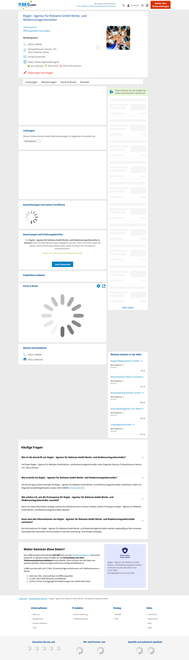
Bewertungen (49, 82)
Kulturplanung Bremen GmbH (126, 392)
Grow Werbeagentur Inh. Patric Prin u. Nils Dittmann (128, 408)
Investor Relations (40, 623)
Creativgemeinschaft (121, 424)
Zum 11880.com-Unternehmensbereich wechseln (96, 6)
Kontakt (84, 82)
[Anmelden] (134, 5)
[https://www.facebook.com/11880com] (29, 649)
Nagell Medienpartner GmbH (125, 360)
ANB (149, 627)
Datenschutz (153, 619)
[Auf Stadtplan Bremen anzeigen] (103, 286)
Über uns (36, 614)
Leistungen (31, 82)
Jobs (34, 627)
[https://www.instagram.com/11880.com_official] (43, 649)
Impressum (152, 614)
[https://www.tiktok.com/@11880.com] (36, 649)
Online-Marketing (80, 614)
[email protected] (76, 487)
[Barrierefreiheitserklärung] (143, 5)
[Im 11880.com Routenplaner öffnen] (99, 285)
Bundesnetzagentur (81, 555)
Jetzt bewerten (62, 264)
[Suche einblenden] (124, 5)
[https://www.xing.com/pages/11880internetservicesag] (51, 649)
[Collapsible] (143, 457)
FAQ (116, 619)
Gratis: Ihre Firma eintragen (160, 5)
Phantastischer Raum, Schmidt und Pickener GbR (128, 376)
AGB (149, 623)
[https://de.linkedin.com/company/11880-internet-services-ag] (58, 649)
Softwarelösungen (81, 619)
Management (38, 619)
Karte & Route (68, 82)
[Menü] (148, 5)
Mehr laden (128, 307)
